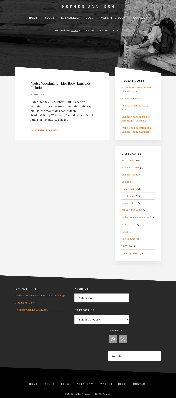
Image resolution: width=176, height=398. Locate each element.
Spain (124, 231)
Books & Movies (130, 167)
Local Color (128, 195)
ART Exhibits (128, 160)
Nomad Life (128, 203)
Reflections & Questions (135, 217)
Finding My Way (130, 98)
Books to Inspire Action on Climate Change (40, 295)
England (126, 181)
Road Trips (127, 224)
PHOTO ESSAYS (130, 210)
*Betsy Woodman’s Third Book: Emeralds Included (60, 85)
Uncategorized (37, 95)
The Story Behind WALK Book (32, 309)
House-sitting (129, 188)
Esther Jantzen (89, 6)
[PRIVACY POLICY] (102, 394)
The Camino (128, 238)
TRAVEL (126, 245)
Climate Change (130, 174)
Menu (151, 7)
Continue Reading (44, 130)
